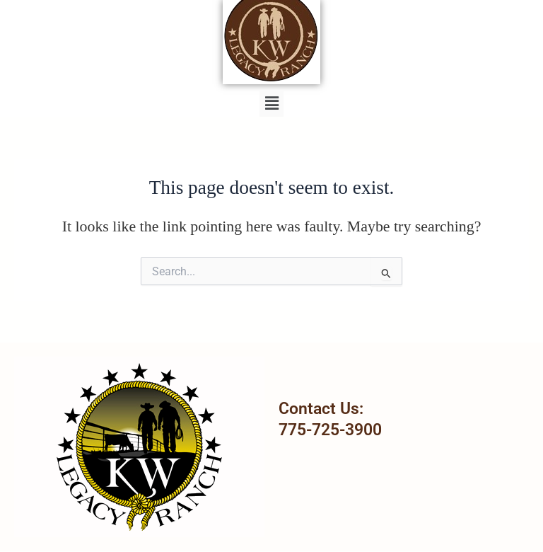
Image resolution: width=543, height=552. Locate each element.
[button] (271, 103)
